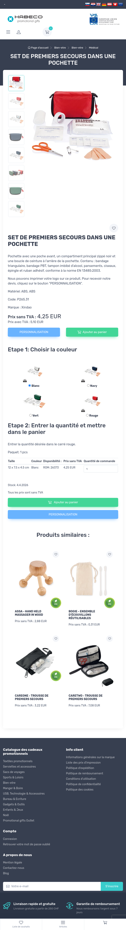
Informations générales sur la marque (90, 757)
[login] (27, 32)
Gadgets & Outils (14, 804)
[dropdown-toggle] (47, 32)
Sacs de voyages (14, 772)
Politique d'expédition (80, 768)
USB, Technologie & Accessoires (24, 793)
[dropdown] (4, 4)
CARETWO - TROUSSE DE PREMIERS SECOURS (86, 697)
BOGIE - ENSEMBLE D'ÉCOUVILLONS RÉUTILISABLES (82, 615)
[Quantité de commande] (101, 468)
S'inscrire (111, 886)
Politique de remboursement (84, 773)
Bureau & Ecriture (14, 799)
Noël (6, 815)
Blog (6, 873)
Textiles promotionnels (18, 761)
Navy (92, 386)
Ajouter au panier (92, 332)
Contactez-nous (13, 868)
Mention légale (12, 862)
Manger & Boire (13, 788)
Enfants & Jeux (13, 810)
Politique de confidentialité (83, 784)
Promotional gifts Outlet (18, 820)
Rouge (92, 415)
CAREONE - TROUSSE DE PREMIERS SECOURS (32, 697)
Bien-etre (9, 783)
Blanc (33, 386)
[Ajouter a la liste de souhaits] (56, 554)
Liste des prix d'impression (83, 762)
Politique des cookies (79, 789)
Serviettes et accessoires (19, 766)
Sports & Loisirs (13, 777)
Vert (34, 415)
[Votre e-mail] (52, 886)
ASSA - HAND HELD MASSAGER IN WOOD (29, 613)
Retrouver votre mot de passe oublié (26, 844)
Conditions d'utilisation (81, 779)
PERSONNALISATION (34, 332)
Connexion (10, 839)
